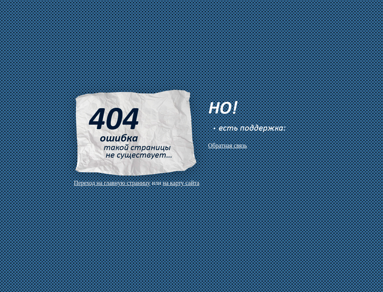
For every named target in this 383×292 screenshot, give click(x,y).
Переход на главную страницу (112, 183)
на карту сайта (181, 183)
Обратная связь (227, 145)
